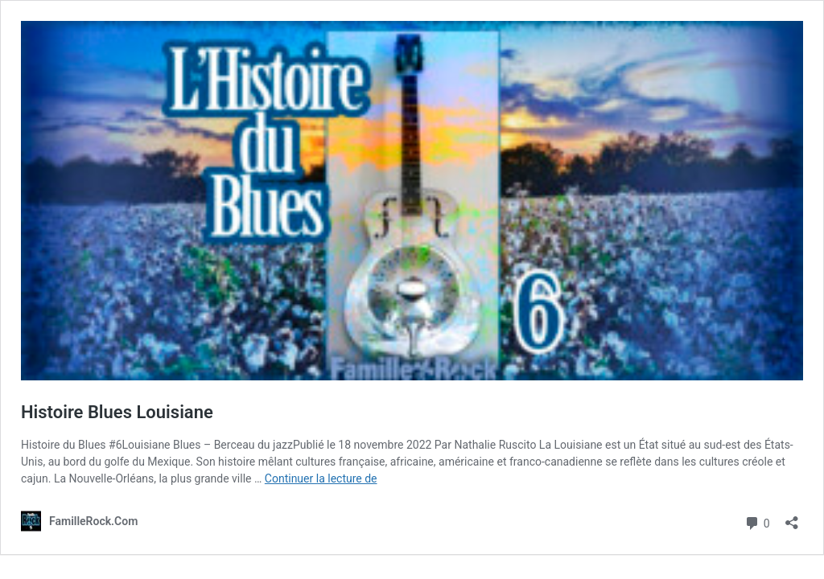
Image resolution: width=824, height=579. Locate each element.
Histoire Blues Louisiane (117, 412)
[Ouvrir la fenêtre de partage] (792, 517)
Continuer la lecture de (321, 478)
